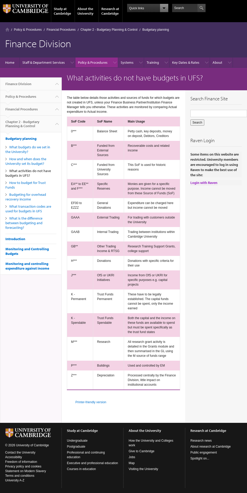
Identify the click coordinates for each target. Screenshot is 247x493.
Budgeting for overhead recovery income (25, 196)
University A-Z (14, 480)
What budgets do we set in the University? (27, 149)
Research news (201, 440)
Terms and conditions (19, 476)
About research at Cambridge (210, 446)
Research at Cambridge (110, 11)
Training (153, 62)
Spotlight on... (199, 458)
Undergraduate (77, 440)
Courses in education (81, 469)
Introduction (15, 239)
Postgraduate (76, 446)
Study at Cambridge (62, 11)
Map (132, 463)
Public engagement (203, 452)
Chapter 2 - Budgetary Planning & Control (109, 29)
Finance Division (18, 86)
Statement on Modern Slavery (25, 471)
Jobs (132, 457)
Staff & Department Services (43, 62)
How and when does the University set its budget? (25, 161)
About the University (85, 11)
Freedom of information (21, 462)
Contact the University (20, 452)
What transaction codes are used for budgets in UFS (28, 208)
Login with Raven (203, 182)
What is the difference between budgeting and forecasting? (23, 223)
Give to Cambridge (141, 451)
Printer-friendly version (90, 402)
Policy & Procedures (28, 29)
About (217, 62)
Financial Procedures (61, 29)
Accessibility (13, 457)
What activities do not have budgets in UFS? (28, 173)
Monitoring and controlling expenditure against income (27, 266)
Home (7, 29)
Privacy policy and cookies (23, 466)
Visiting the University (143, 469)
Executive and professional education (92, 463)
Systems (127, 62)
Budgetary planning (155, 29)
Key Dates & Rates (185, 62)
